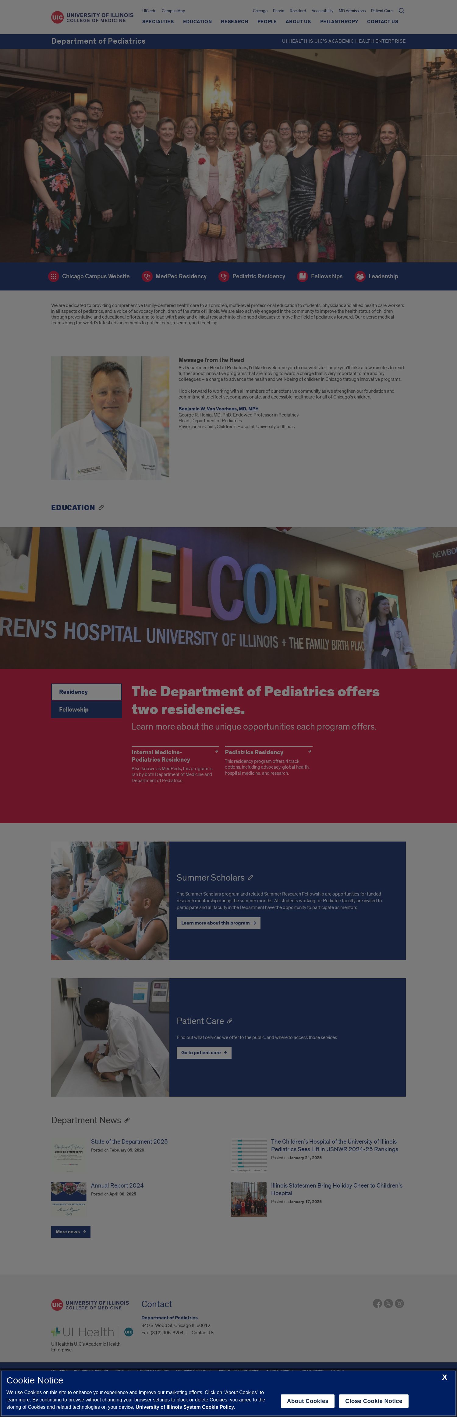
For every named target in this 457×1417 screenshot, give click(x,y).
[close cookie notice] (444, 1377)
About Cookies (308, 1401)
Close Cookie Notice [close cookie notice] (373, 1401)
